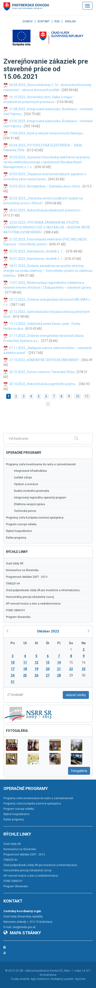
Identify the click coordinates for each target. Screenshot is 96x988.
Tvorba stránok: (20, 979)
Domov (28, 21)
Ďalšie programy (16, 537)
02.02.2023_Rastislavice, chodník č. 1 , (36, 251)
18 (25, 669)
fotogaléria (79, 771)
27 (47, 675)
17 (12, 669)
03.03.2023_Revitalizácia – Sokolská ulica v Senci (44, 186)
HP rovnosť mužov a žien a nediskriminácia (33, 603)
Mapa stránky (22, 932)
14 (59, 662)
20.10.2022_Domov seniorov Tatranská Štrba (42, 372)
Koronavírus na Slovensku (22, 570)
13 (47, 662)
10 (77, 396)
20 (47, 669)
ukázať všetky (76, 695)
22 (71, 669)
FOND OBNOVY (15, 610)
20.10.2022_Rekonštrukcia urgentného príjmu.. (43, 384)
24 (12, 675)
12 (36, 662)
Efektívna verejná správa (29, 504)
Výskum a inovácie (26, 484)
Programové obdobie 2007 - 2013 (26, 577)
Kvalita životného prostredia (31, 491)
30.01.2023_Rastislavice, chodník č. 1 (36, 259)
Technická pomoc (25, 511)
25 (25, 675)
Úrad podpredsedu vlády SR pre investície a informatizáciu (43, 590)
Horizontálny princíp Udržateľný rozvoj (30, 597)
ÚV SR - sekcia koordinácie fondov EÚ (39, 970)
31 (12, 682)
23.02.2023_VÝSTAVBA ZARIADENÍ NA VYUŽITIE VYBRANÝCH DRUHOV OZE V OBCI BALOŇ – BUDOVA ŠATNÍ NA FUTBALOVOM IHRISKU (46, 227)
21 (59, 669)
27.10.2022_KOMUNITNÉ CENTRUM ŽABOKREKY (44, 360)
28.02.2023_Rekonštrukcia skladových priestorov (44, 210)
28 (59, 675)
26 (36, 675)
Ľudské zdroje (23, 477)
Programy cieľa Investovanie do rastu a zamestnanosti (41, 464)
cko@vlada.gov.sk (24, 927)
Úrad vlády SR (14, 563)
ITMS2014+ (13, 583)
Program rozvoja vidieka (21, 524)
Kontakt (44, 21)
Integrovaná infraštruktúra (30, 470)
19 (36, 669)
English (70, 21)
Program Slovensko (18, 617)
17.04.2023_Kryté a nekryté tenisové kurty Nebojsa (45, 133)
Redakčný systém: (62, 979)
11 (87, 396)
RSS (57, 21)
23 (83, 669)
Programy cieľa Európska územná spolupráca (34, 517)
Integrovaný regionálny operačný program (40, 497)
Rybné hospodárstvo (19, 531)
